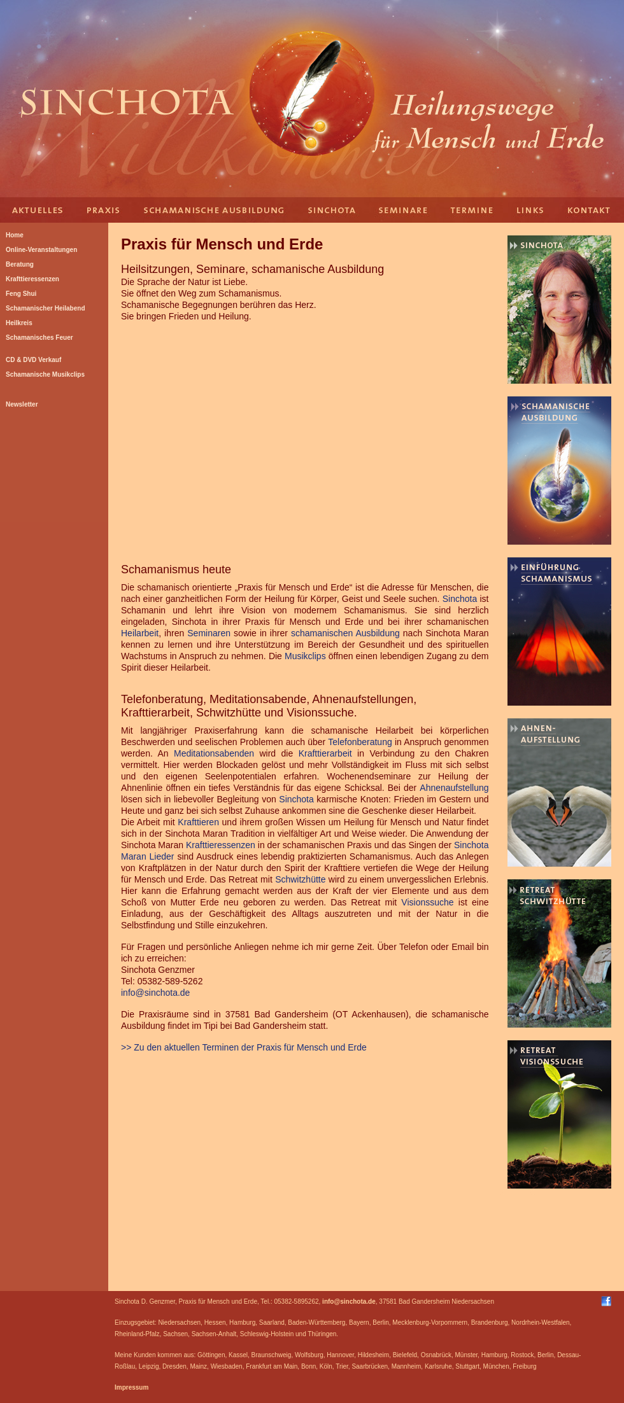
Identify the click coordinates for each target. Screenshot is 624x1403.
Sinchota (331, 210)
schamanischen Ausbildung (345, 633)
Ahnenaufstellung (454, 788)
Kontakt (592, 210)
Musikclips (305, 656)
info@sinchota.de (155, 993)
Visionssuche (427, 902)
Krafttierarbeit (325, 753)
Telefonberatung (360, 742)
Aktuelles (38, 210)
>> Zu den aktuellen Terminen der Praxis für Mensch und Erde (244, 1047)
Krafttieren (198, 822)
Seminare (404, 210)
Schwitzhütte (300, 879)
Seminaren (208, 633)
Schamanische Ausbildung (213, 210)
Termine (471, 210)
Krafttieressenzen (220, 845)
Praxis (105, 210)
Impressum (131, 1387)
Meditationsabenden (214, 753)
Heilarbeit (140, 633)
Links (531, 210)
